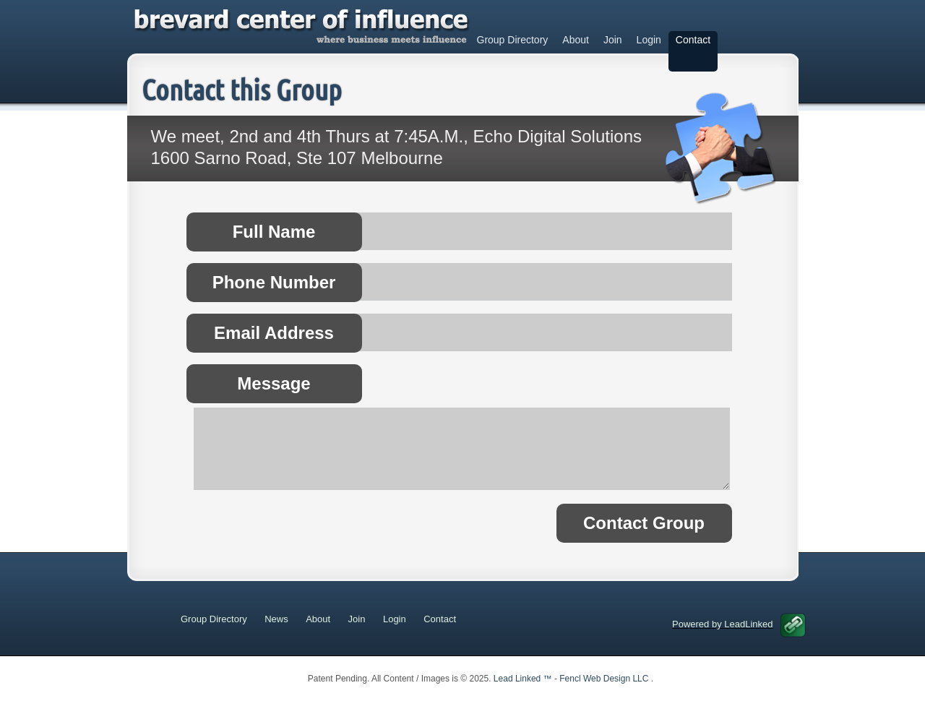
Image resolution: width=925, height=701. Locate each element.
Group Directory (512, 40)
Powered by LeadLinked (739, 624)
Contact (693, 40)
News (276, 619)
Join (612, 40)
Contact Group (644, 523)
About (575, 40)
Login (649, 40)
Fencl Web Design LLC (605, 679)
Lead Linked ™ (524, 679)
